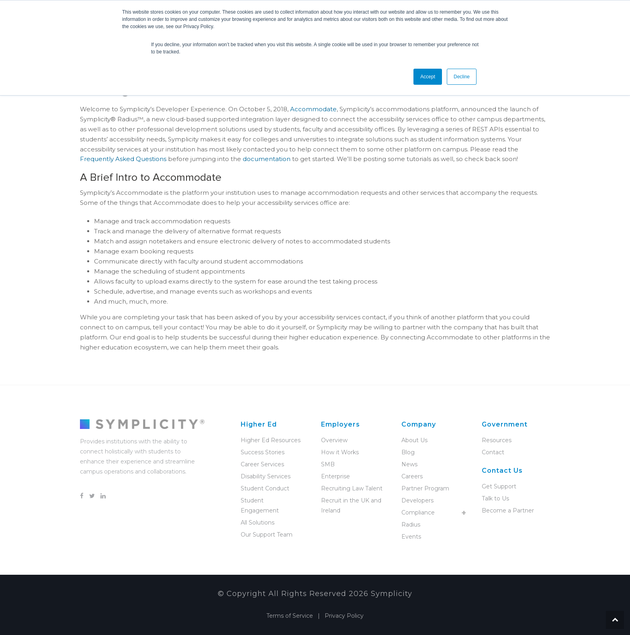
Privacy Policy (344, 615)
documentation (266, 159)
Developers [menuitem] (417, 500)
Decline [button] (462, 77)
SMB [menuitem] (328, 464)
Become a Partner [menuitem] (508, 510)
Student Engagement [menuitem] (260, 505)
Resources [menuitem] (496, 440)
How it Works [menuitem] (340, 452)
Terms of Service (289, 615)
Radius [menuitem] (410, 524)
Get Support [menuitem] (499, 486)
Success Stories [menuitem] (262, 452)
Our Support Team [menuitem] (266, 534)
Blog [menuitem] (408, 452)
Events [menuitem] (411, 536)
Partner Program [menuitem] (425, 488)
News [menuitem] (409, 464)
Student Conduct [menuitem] (265, 488)
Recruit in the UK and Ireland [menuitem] (351, 505)
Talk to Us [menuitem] (495, 498)
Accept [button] (427, 77)
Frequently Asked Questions (123, 159)
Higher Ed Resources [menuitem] (271, 440)
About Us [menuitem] (414, 440)
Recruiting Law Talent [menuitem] (351, 488)
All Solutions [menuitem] (257, 522)
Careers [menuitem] (412, 476)
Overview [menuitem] (334, 440)
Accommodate (313, 109)
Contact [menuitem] (493, 452)
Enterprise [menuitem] (335, 476)
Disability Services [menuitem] (265, 476)
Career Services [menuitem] (262, 464)
